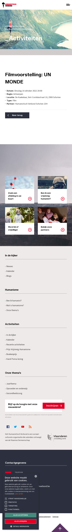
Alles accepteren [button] (20, 515)
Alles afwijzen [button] (20, 521)
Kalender (9, 271)
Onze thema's (12, 310)
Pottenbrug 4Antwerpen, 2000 (22, 498)
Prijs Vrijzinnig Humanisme (17, 349)
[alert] (20, 501)
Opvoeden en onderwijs (16, 388)
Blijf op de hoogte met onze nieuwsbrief (35, 406)
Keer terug (17, 115)
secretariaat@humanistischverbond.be (32, 486)
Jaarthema (10, 383)
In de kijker (10, 334)
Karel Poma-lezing (14, 359)
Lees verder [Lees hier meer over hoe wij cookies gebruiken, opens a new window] (19, 494)
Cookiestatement (44, 517)
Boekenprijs (11, 354)
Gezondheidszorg (13, 393)
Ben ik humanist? (13, 300)
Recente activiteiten (15, 344)
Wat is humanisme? (14, 305)
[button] (20, 526)
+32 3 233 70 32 (22, 476)
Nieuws (9, 266)
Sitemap (55, 517)
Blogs (8, 275)
